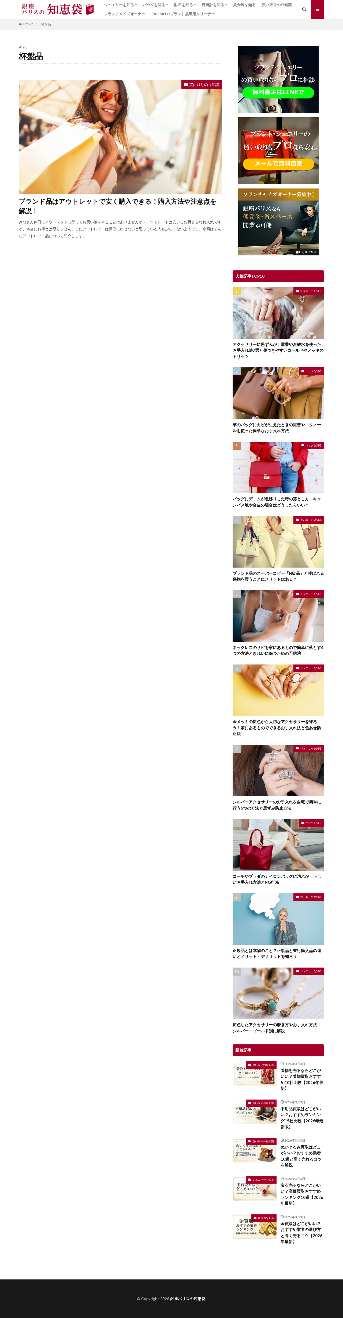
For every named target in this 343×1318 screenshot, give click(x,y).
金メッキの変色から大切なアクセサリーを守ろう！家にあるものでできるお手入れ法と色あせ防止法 (277, 727)
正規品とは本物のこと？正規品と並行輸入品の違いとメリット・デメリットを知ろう (277, 953)
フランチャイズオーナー (124, 14)
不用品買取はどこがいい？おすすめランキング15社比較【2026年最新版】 (302, 1117)
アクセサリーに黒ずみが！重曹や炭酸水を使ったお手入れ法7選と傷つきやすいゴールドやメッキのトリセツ (278, 350)
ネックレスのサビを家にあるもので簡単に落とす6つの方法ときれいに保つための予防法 (278, 650)
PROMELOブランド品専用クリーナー (183, 14)
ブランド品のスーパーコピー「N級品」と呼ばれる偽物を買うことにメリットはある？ (278, 576)
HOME (28, 24)
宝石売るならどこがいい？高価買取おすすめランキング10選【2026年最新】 (302, 1194)
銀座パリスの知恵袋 (187, 1298)
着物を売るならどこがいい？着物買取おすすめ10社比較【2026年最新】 (302, 1079)
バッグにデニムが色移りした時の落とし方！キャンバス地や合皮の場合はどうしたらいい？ (277, 501)
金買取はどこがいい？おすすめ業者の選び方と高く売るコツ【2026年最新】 (301, 1232)
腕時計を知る (213, 4)
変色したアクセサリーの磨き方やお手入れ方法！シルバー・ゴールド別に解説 (277, 1027)
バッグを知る (154, 4)
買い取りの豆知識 (277, 4)
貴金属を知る (244, 4)
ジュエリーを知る (119, 4)
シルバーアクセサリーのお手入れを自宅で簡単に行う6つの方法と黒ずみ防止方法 (277, 804)
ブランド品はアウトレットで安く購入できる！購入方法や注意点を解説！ (118, 206)
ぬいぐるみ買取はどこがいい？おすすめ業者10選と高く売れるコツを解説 (301, 1156)
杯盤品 (46, 24)
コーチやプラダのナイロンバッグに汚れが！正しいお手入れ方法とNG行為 (277, 879)
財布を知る (183, 4)
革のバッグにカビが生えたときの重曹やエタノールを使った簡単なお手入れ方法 (277, 427)
